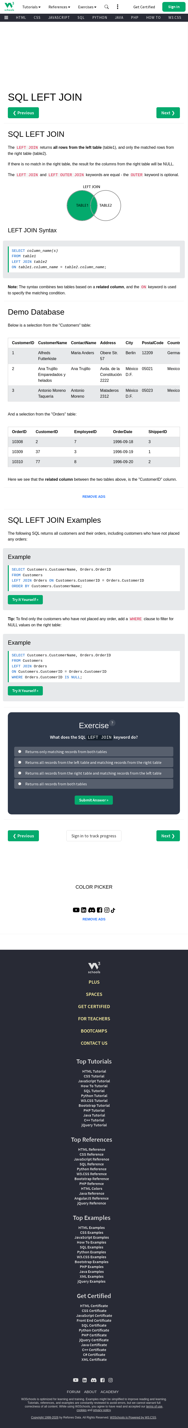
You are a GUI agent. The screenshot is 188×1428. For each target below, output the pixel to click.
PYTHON (99, 17)
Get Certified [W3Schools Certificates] (144, 6)
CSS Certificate (94, 1310)
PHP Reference (91, 1183)
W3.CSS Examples (91, 1256)
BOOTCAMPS (94, 1031)
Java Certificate (94, 1344)
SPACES (94, 994)
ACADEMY (110, 1392)
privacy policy (101, 1410)
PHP (135, 17)
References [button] (59, 6)
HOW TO (153, 17)
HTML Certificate (94, 1305)
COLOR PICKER (93, 887)
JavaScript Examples (91, 1237)
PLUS (94, 982)
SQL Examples (91, 1247)
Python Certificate (94, 1330)
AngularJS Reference (91, 1198)
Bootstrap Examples (91, 1261)
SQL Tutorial (94, 1090)
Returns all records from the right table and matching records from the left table (93, 773)
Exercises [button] (87, 6)
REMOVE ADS (94, 497)
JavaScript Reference (91, 1159)
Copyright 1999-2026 (45, 1417)
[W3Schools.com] (94, 970)
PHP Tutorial (94, 1110)
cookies (82, 1410)
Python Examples (91, 1251)
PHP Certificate (94, 1334)
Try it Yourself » (25, 599)
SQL (81, 17)
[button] (106, 6)
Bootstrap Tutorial (94, 1105)
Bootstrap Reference (91, 1178)
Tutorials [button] (31, 6)
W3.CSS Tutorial (94, 1100)
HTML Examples (91, 1227)
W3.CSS (174, 17)
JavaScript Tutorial (94, 1080)
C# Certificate (94, 1354)
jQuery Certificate (94, 1339)
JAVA (119, 17)
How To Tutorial (94, 1085)
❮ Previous (23, 113)
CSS (37, 17)
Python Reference (91, 1168)
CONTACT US (94, 1043)
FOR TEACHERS (94, 1018)
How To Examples (91, 1242)
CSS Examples (91, 1232)
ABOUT (90, 1392)
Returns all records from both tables (56, 783)
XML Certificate (94, 1359)
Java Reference (91, 1193)
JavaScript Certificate (94, 1315)
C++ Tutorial (94, 1120)
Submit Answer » (93, 800)
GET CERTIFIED (94, 1006)
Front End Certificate (94, 1320)
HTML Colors (91, 1188)
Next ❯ (168, 113)
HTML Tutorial (94, 1071)
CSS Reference (92, 1154)
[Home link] (9, 6)
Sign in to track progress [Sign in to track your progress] (93, 836)
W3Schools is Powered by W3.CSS (133, 1417)
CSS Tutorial (94, 1076)
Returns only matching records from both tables (66, 751)
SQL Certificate (94, 1325)
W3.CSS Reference (92, 1173)
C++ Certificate (94, 1349)
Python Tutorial (94, 1095)
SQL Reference (92, 1164)
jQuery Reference (91, 1203)
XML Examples (92, 1276)
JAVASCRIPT (59, 17)
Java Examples (91, 1271)
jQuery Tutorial (94, 1124)
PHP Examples (92, 1266)
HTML (21, 17)
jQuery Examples (92, 1281)
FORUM (73, 1392)
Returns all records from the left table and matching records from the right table (93, 762)
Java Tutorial (94, 1115)
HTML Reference (91, 1149)
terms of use (154, 1406)
